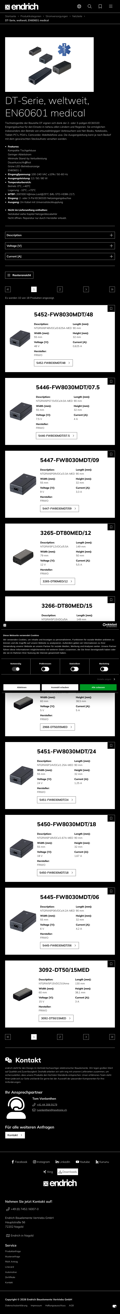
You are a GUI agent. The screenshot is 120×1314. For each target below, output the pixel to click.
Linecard (9, 1266)
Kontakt (9, 1282)
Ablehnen (21, 687)
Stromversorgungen (57, 16)
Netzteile (77, 16)
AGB (71, 1305)
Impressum (36, 1305)
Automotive (11, 1272)
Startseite (10, 16)
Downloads (67, 1172)
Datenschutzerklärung (16, 1305)
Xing (48, 1172)
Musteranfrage (12, 1256)
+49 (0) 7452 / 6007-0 (22, 1209)
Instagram (41, 1162)
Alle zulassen (98, 687)
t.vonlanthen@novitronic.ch (49, 1110)
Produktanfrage (13, 1251)
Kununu (102, 1162)
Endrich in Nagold (19, 1235)
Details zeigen (104, 679)
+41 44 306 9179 (44, 1104)
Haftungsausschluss (55, 1305)
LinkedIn (62, 1162)
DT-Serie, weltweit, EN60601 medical (27, 20)
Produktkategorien (30, 16)
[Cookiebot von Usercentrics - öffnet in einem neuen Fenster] (105, 625)
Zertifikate (10, 1277)
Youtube (83, 1162)
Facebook (19, 1162)
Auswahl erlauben (60, 687)
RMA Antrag (11, 1261)
